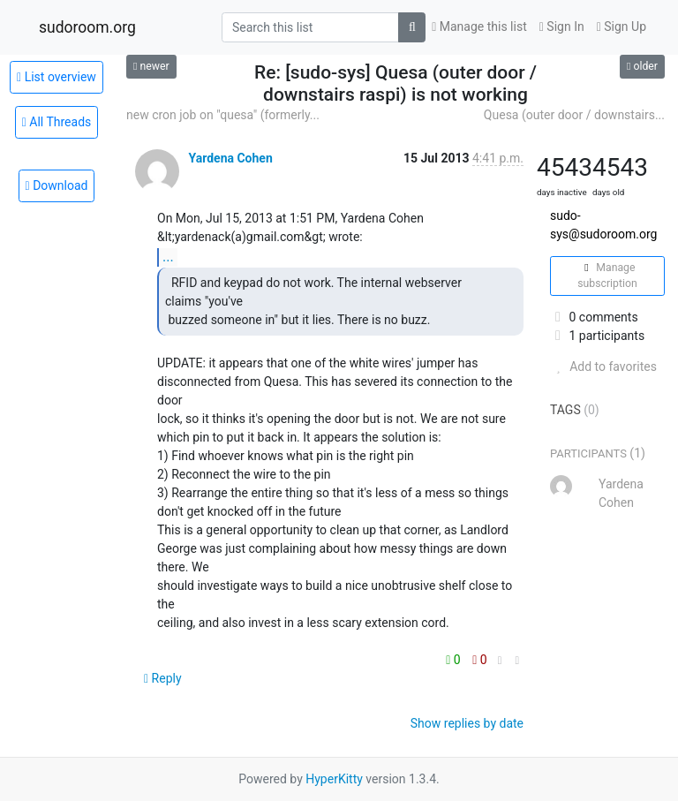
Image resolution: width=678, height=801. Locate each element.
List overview (56, 77)
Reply (163, 678)
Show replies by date (467, 723)
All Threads (57, 122)
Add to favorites (603, 366)
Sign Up (621, 26)
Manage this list (479, 26)
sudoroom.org (87, 27)
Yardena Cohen (230, 158)
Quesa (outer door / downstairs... (574, 115)
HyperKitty (334, 779)
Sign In (561, 26)
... (168, 256)
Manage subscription (607, 275)
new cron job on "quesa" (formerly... (223, 115)
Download (57, 185)
